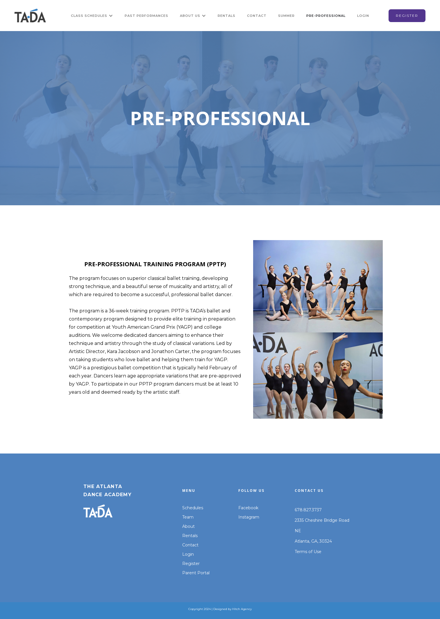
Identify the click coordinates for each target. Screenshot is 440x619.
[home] (30, 15)
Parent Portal (196, 572)
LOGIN (363, 16)
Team (188, 517)
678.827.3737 (308, 509)
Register (191, 563)
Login (188, 554)
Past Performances (146, 16)
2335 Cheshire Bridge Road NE (322, 525)
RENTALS (226, 16)
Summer (286, 16)
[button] (92, 16)
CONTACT (256, 16)
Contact (190, 545)
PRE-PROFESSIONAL (326, 16)
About (188, 526)
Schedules (192, 507)
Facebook (248, 507)
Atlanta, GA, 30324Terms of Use (313, 546)
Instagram (248, 517)
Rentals (190, 535)
